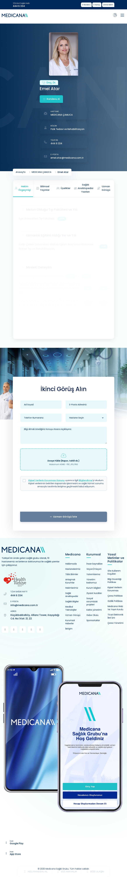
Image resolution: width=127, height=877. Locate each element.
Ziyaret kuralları (94, 593)
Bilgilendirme (85, 480)
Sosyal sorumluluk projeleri (92, 601)
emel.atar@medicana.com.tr (67, 157)
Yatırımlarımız (93, 574)
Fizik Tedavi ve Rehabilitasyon (67, 129)
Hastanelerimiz (72, 569)
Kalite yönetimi (94, 609)
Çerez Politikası (115, 595)
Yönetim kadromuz (91, 581)
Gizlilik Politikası (115, 601)
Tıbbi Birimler (71, 574)
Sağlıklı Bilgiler (72, 601)
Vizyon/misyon (93, 569)
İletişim (68, 628)
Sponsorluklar (93, 620)
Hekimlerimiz (71, 587)
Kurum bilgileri (93, 587)
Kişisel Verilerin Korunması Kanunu (46, 480)
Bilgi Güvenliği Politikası (114, 581)
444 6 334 (19, 6)
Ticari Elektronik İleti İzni (115, 616)
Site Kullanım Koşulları (114, 572)
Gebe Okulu (92, 615)
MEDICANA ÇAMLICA (62, 114)
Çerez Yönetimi (115, 623)
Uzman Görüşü (72, 615)
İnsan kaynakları (94, 563)
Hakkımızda (71, 563)
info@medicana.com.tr (24, 605)
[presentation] (64, 502)
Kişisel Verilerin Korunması (115, 589)
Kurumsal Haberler (70, 622)
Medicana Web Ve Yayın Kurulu (115, 608)
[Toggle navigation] (122, 15)
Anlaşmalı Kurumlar (70, 581)
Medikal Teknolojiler (71, 608)
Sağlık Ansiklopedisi (71, 595)
